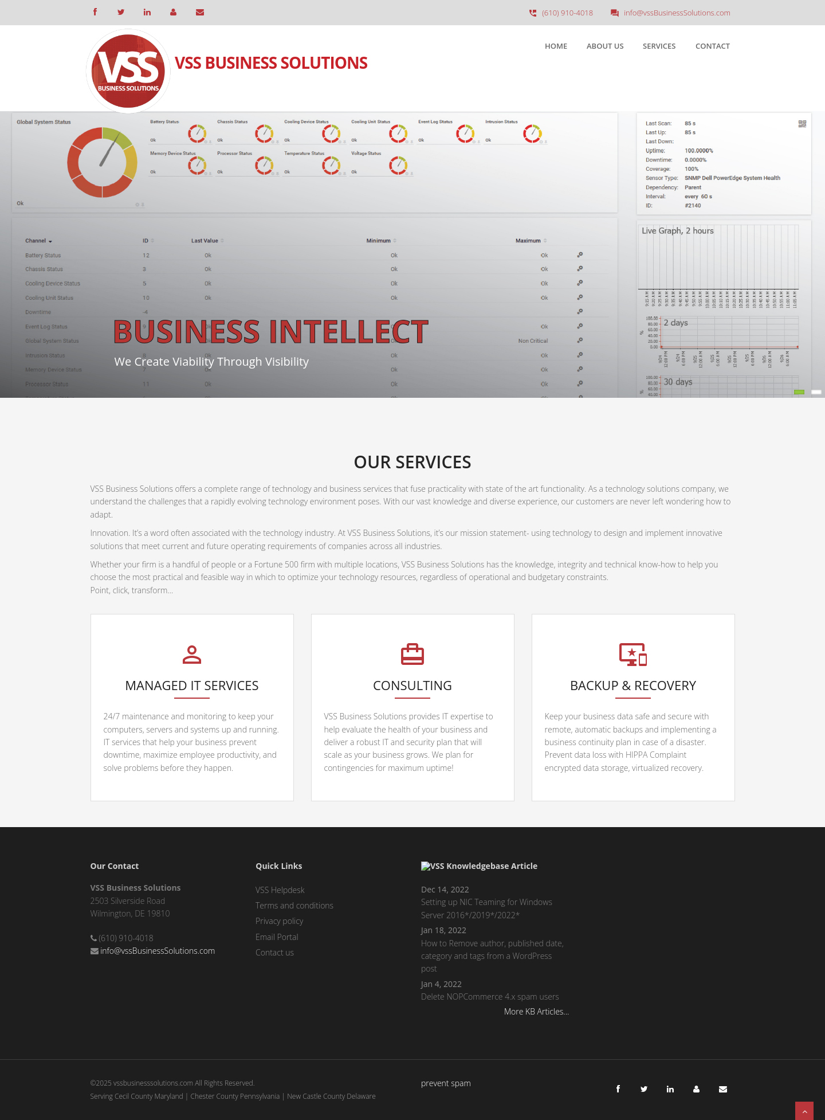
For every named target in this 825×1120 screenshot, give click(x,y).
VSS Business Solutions (271, 53)
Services (659, 46)
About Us (605, 46)
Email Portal (277, 936)
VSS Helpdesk (280, 889)
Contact (713, 46)
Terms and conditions (294, 905)
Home (556, 46)
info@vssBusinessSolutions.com (157, 950)
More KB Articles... (536, 1011)
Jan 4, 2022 (441, 983)
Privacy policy (279, 920)
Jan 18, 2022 (443, 930)
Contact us (275, 952)
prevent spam (446, 1083)
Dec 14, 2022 (445, 889)
